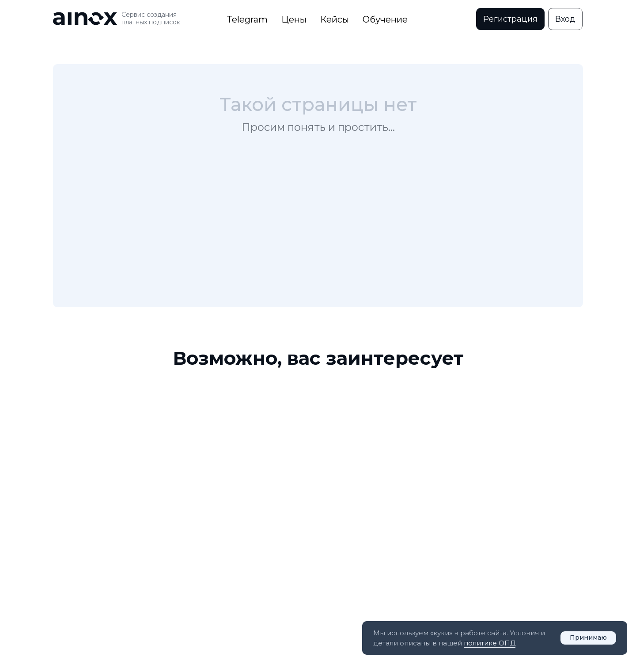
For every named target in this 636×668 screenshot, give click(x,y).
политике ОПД (489, 643)
